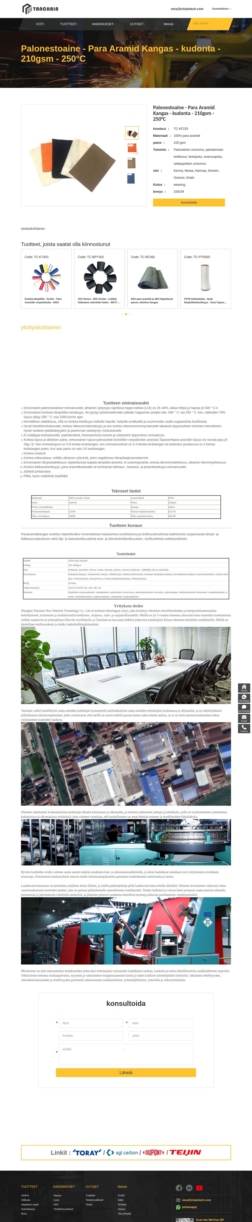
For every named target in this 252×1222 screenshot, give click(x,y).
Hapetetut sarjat (29, 1204)
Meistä (169, 24)
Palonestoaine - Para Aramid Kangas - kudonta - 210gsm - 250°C (113, 66)
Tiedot (89, 1204)
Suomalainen (221, 8)
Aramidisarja (28, 1209)
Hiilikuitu (25, 1200)
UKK (55, 1204)
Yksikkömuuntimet (63, 1209)
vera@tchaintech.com (187, 9)
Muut (24, 1213)
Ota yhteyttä (124, 1213)
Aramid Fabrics (57, 66)
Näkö (121, 1200)
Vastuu (121, 1209)
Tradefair (90, 1195)
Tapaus (57, 1195)
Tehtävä (122, 1204)
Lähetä (126, 1073)
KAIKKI (25, 1195)
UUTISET (137, 24)
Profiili (121, 1195)
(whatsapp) (189, 1207)
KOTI (40, 24)
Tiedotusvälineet (89, 1200)
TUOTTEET (69, 24)
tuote (24, 66)
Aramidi (38, 66)
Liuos (56, 1200)
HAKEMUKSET (103, 24)
